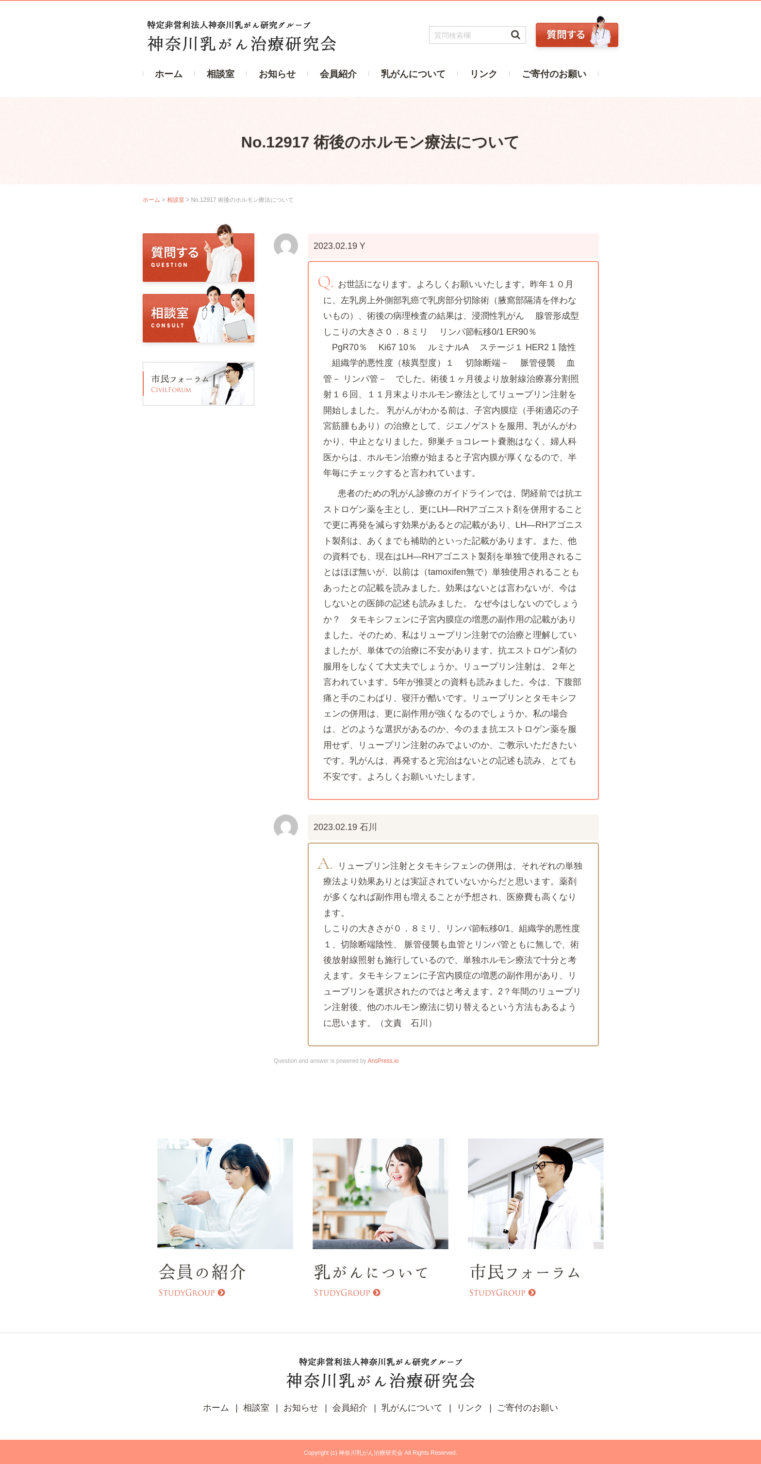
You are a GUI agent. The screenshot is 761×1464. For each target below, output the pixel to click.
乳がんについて (413, 74)
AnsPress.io (382, 1060)
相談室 (220, 74)
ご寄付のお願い (554, 74)
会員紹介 (338, 74)
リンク (483, 74)
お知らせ (277, 74)
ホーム (168, 74)
